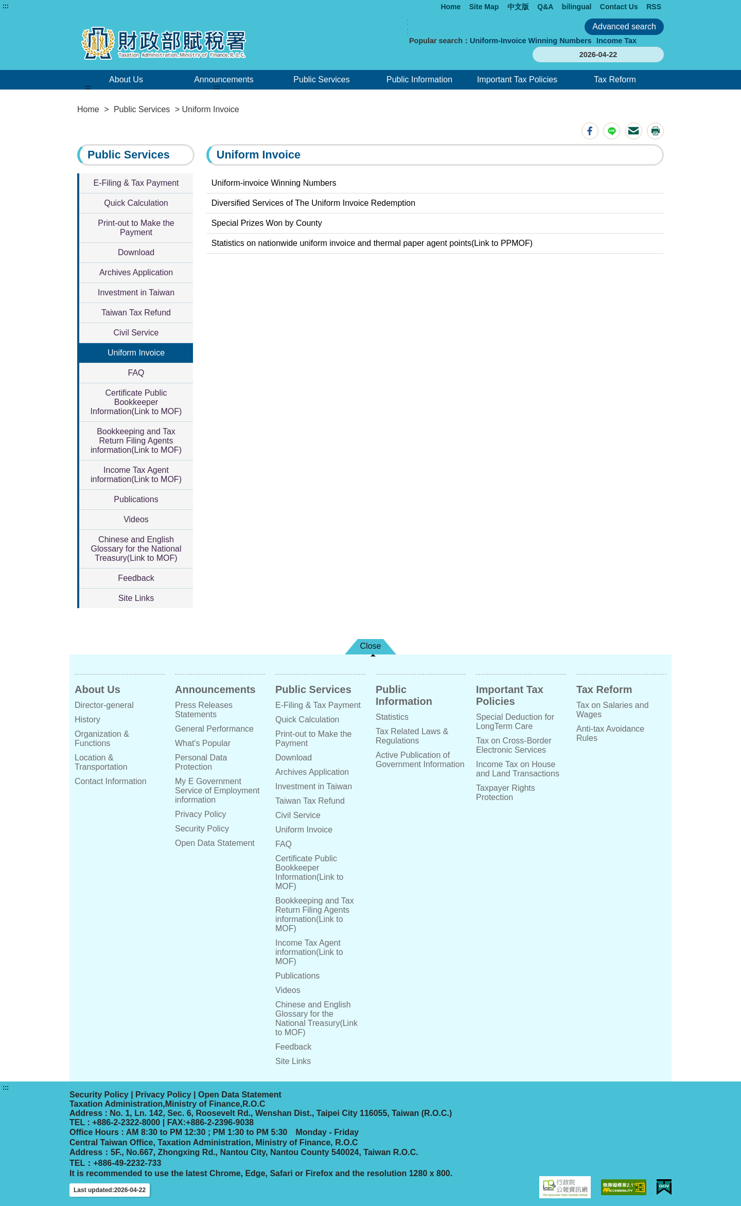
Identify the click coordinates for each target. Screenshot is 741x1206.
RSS (653, 7)
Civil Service (135, 332)
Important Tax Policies (517, 79)
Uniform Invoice (136, 352)
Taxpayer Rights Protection (505, 793)
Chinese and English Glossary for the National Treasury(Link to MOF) (136, 548)
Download (136, 252)
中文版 (518, 7)
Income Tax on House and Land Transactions (517, 769)
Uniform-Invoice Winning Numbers (531, 41)
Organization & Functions (102, 739)
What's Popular (203, 743)
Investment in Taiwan (136, 292)
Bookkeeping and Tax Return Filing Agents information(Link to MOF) (136, 440)
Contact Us (619, 7)
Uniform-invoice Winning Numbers (274, 183)
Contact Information (111, 781)
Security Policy (202, 828)
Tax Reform (615, 79)
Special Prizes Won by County (266, 223)
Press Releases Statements (204, 710)
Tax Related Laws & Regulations (412, 736)
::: (6, 6)
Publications (136, 499)
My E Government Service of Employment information (217, 790)
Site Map (484, 7)
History (87, 719)
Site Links (136, 598)
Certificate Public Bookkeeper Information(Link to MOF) (136, 402)
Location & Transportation (101, 762)
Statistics (392, 717)
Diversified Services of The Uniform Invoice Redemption (313, 203)
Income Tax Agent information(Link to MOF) (136, 475)
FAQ (136, 372)
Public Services (321, 79)
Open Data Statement (215, 843)
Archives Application (136, 272)
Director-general (104, 705)
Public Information (419, 79)
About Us (126, 79)
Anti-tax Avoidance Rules (610, 733)
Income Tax (616, 41)
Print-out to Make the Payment (136, 228)
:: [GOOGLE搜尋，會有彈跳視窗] (408, 26)
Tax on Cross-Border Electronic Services (514, 745)
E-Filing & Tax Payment (136, 183)
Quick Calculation (136, 203)
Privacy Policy (200, 814)
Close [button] (370, 646)
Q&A (545, 7)
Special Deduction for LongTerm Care (515, 722)
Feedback (136, 578)
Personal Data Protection (201, 762)
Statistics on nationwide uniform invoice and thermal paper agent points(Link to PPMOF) (372, 243)
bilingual (577, 7)
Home (450, 7)
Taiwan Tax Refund (136, 312)
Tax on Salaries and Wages (612, 710)
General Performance (214, 728)
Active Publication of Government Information (420, 760)
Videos (136, 519)
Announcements (224, 79)
